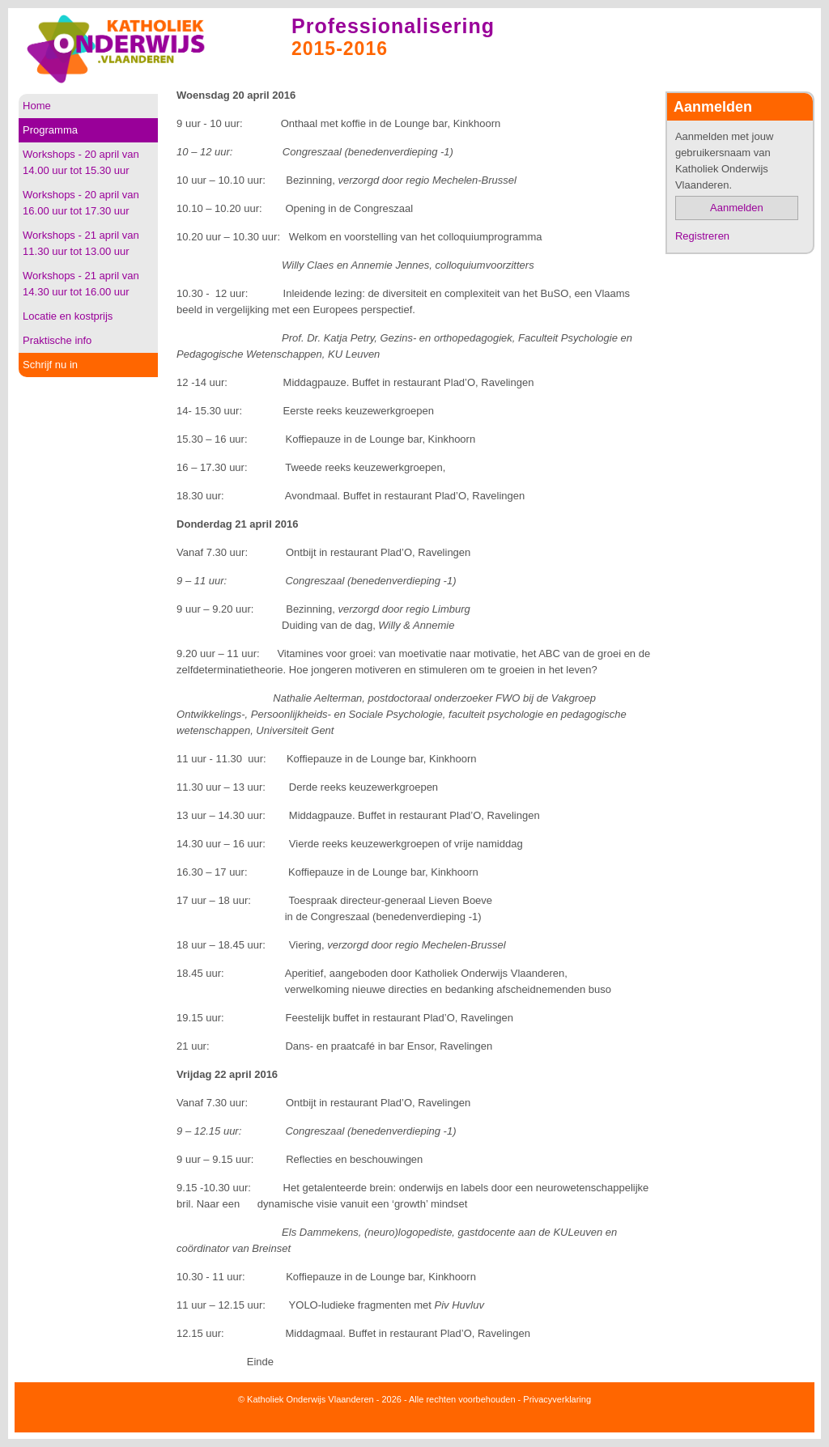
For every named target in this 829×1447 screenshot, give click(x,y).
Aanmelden (736, 208)
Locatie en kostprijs (68, 316)
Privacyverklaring (557, 1399)
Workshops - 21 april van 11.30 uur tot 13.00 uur (81, 243)
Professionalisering (393, 26)
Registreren (702, 236)
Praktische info (57, 340)
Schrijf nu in (50, 365)
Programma (50, 130)
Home (37, 106)
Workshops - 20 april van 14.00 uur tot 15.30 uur (81, 162)
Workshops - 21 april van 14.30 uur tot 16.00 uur (81, 283)
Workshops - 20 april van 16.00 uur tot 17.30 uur (81, 203)
